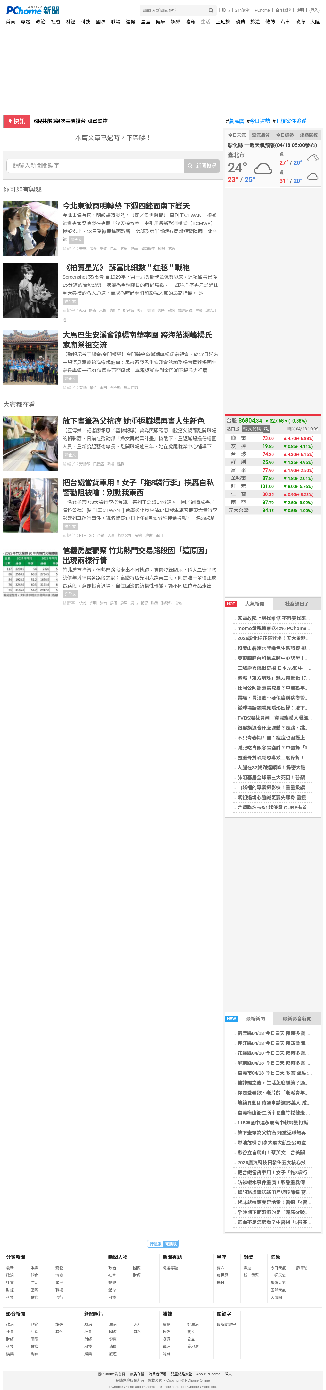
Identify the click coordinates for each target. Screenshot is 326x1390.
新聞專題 (172, 1257)
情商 (59, 1275)
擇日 (220, 1283)
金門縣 (115, 388)
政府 (300, 21)
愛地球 (193, 1346)
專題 (25, 21)
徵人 (228, 1374)
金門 (103, 388)
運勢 (130, 21)
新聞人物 (118, 1257)
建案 (103, 603)
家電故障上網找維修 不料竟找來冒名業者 (281, 618)
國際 (100, 21)
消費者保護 (157, 1374)
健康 (160, 21)
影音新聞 (15, 1313)
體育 (190, 21)
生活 (205, 21)
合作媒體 (283, 10)
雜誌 (270, 21)
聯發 (154, 603)
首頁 (10, 21)
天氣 (82, 249)
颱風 (161, 249)
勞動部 (84, 464)
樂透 (247, 1268)
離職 (120, 464)
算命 (220, 1268)
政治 (41, 21)
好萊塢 (128, 310)
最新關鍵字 (226, 1324)
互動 (82, 388)
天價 (102, 310)
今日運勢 (258, 121)
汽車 (285, 21)
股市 (226, 10)
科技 (85, 21)
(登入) (314, 10)
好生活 (193, 1324)
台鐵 (100, 535)
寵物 (59, 1268)
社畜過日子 (297, 604)
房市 (134, 603)
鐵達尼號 (185, 310)
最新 (10, 1268)
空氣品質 (261, 135)
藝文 (191, 1332)
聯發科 (166, 603)
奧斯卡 (114, 310)
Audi (82, 310)
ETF (82, 535)
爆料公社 (125, 535)
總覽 (166, 1324)
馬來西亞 (131, 388)
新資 (103, 249)
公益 (191, 1339)
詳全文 (76, 240)
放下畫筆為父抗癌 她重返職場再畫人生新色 (134, 421)
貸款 (178, 603)
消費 (240, 21)
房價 (113, 603)
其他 (59, 1332)
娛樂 (175, 21)
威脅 (92, 249)
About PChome (208, 1374)
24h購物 (242, 10)
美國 (150, 310)
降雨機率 (148, 249)
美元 (140, 310)
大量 (110, 535)
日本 (113, 249)
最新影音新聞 (297, 1018)
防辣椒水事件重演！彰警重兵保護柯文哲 (281, 1182)
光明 (92, 603)
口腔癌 (98, 464)
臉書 (148, 535)
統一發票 (251, 1275)
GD (91, 535)
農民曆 (235, 121)
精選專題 (170, 1268)
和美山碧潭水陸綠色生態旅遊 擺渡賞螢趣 (281, 648)
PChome (262, 10)
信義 (82, 603)
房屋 (123, 603)
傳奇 (92, 310)
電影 (198, 310)
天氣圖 (276, 1297)
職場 (116, 21)
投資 (144, 603)
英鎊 (171, 310)
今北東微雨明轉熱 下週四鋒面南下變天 (126, 206)
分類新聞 (15, 1257)
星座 (145, 21)
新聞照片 (94, 1313)
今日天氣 (237, 135)
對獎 (248, 1257)
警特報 (301, 1268)
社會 (56, 21)
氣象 (123, 249)
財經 (70, 21)
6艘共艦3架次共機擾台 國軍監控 (71, 121)
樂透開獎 (309, 135)
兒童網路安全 (181, 1374)
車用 (159, 535)
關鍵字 (224, 1313)
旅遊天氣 (278, 1283)
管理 (166, 1346)
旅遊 (255, 21)
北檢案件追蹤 (289, 121)
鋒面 (134, 249)
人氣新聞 (244, 604)
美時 (160, 310)
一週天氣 (278, 1275)
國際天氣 (278, 1290)
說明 (300, 10)
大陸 (315, 21)
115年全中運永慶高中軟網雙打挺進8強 (279, 1122)
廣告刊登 (137, 1374)
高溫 (171, 249)
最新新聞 (245, 1019)
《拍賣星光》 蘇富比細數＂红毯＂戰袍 (126, 267)
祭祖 (92, 388)
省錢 (138, 535)
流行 (59, 1297)
